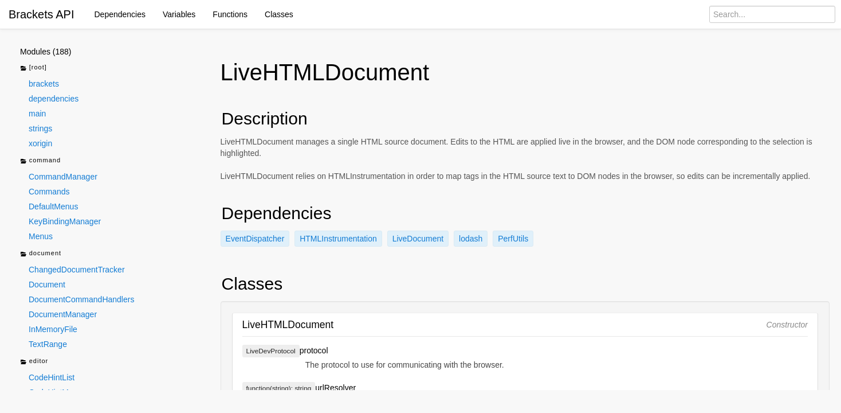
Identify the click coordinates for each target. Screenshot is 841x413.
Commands (49, 191)
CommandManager (63, 176)
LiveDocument (418, 238)
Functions (230, 14)
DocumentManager (63, 314)
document (40, 254)
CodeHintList (51, 377)
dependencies (53, 98)
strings (40, 128)
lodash (470, 238)
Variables (179, 14)
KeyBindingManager (65, 221)
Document (47, 284)
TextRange (48, 344)
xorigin (40, 143)
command (40, 161)
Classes (279, 14)
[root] (33, 68)
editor (34, 361)
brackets (44, 83)
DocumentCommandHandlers (81, 299)
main (37, 113)
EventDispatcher (255, 238)
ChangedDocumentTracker (77, 269)
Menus (41, 236)
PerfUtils (513, 238)
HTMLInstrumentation (338, 238)
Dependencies (120, 14)
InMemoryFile (53, 329)
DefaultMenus (53, 206)
